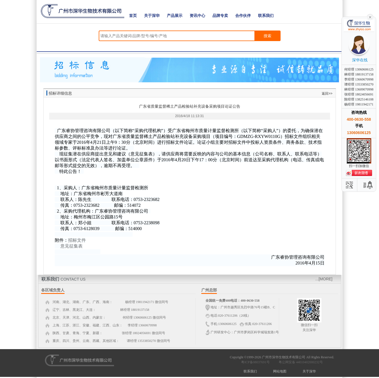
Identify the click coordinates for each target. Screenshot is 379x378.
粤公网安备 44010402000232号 (299, 362)
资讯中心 (197, 16)
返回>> (327, 93)
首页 (133, 16)
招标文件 (77, 240)
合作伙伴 (243, 16)
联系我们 (266, 16)
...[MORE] (323, 279)
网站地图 (279, 371)
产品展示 (174, 16)
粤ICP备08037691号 (255, 362)
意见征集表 (71, 246)
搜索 (267, 36)
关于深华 (152, 16)
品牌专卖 (220, 16)
